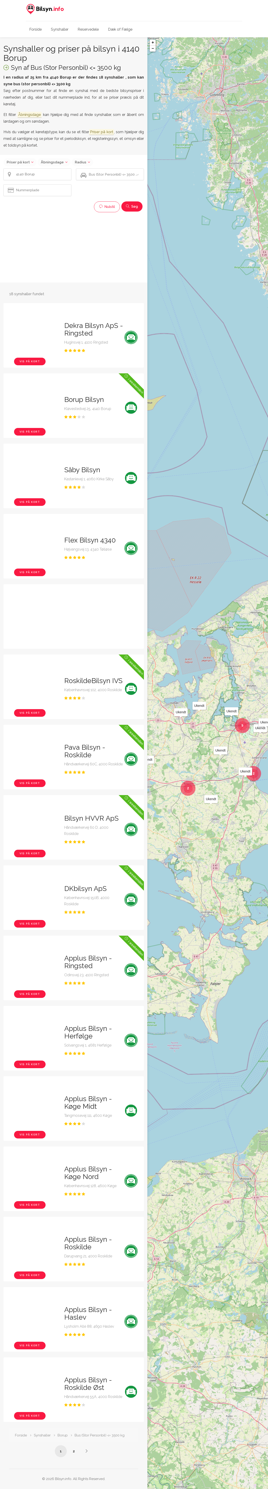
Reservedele (88, 29)
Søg (132, 206)
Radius (80, 162)
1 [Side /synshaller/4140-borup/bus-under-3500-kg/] (61, 1451)
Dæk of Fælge (120, 29)
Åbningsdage (52, 162)
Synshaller (59, 29)
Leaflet (226, 1487)
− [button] (152, 48)
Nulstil (107, 207)
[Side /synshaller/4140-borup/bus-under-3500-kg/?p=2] (87, 1451)
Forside (35, 29)
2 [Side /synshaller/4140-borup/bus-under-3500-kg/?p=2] (74, 1451)
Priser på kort (18, 162)
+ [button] (152, 42)
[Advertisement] (73, 247)
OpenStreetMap (244, 1487)
